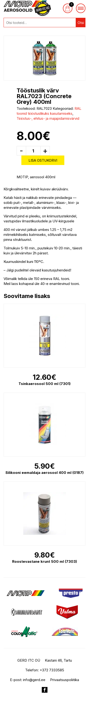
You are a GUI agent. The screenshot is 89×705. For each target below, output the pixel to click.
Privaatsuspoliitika (64, 680)
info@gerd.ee (34, 680)
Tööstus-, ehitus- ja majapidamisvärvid (48, 118)
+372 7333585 (52, 670)
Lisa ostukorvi (42, 160)
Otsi (81, 22)
